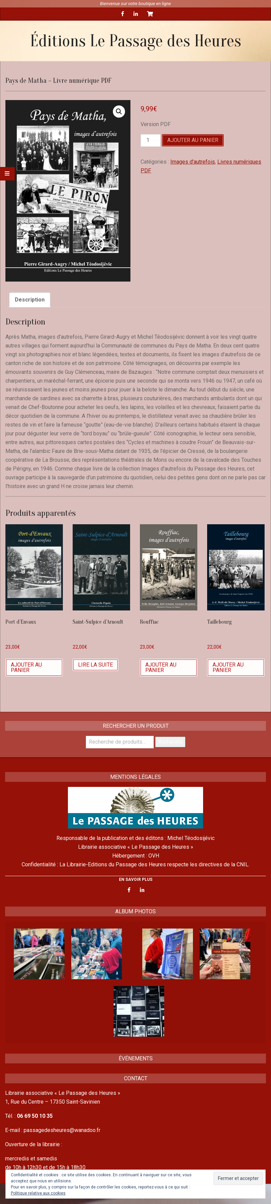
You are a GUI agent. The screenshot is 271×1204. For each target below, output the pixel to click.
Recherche (170, 742)
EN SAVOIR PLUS (135, 879)
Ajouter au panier (192, 140)
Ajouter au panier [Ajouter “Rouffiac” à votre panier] (160, 667)
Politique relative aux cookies (38, 1193)
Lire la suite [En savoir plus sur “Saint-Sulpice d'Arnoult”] (95, 664)
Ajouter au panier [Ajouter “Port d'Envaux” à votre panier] (26, 667)
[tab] (29, 299)
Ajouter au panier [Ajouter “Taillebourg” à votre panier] (228, 667)
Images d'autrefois (192, 162)
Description (30, 299)
